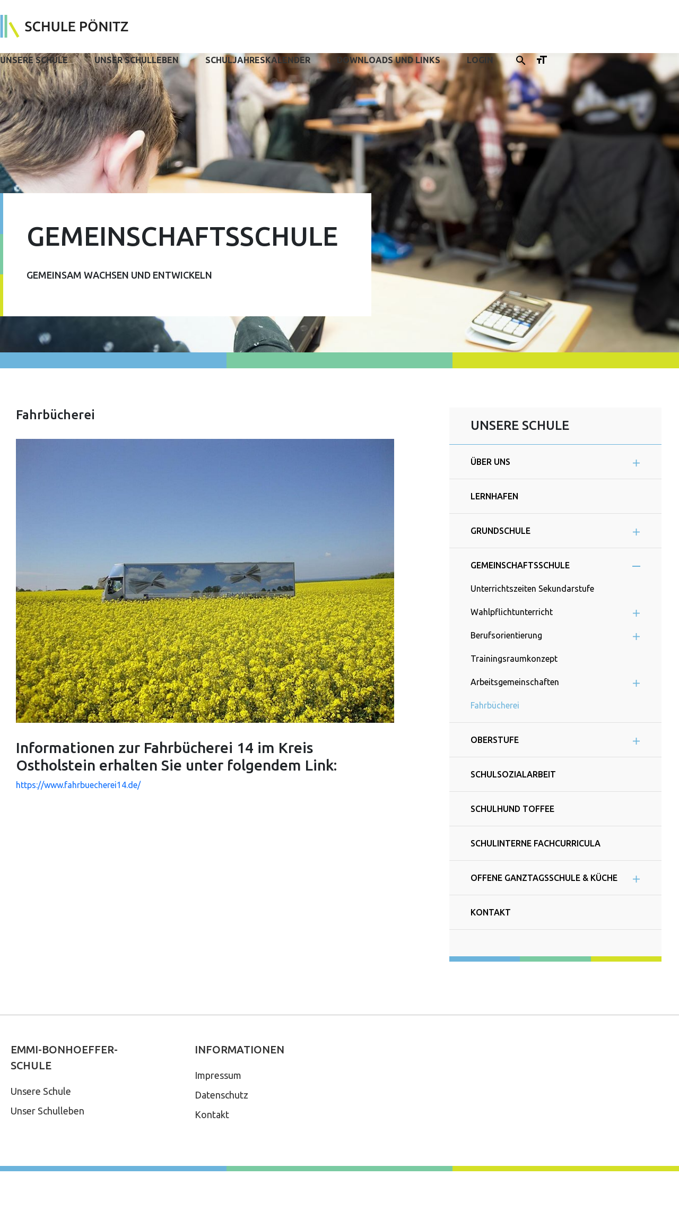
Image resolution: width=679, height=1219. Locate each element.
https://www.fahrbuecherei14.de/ (78, 785)
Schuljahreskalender (257, 60)
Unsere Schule (34, 60)
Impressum (218, 1075)
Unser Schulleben (136, 60)
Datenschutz (221, 1095)
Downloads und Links (388, 60)
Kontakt (212, 1114)
